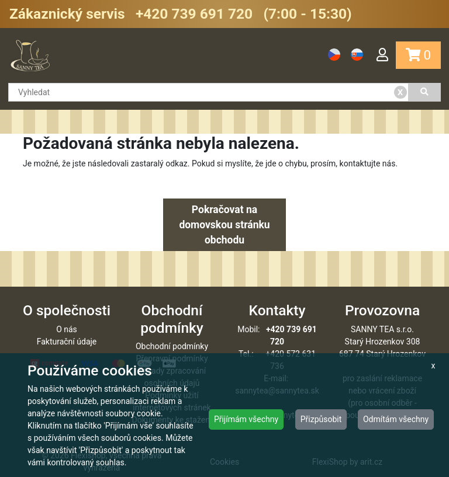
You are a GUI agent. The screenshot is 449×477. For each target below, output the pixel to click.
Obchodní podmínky (172, 346)
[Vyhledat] (425, 92)
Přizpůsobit (321, 419)
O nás (66, 329)
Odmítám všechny (396, 419)
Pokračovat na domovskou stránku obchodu (224, 225)
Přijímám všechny (246, 419)
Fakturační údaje (67, 341)
